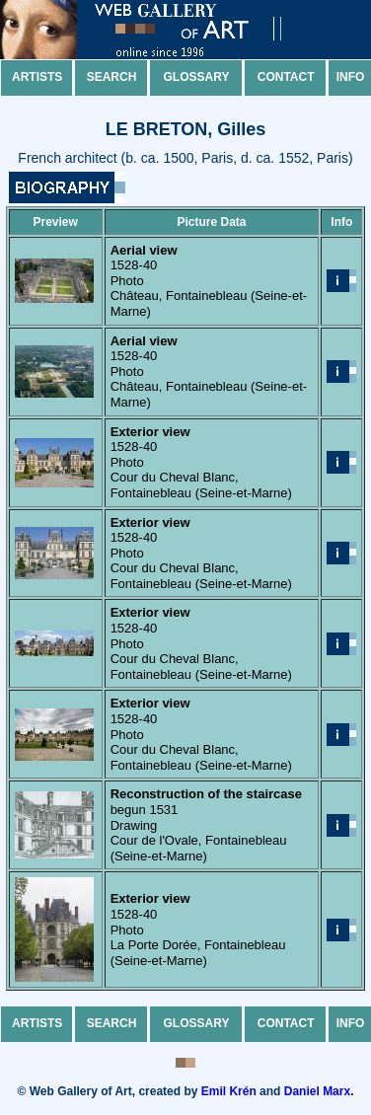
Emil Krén (229, 1091)
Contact (286, 77)
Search (112, 77)
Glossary (197, 77)
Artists (37, 77)
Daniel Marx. (319, 1091)
